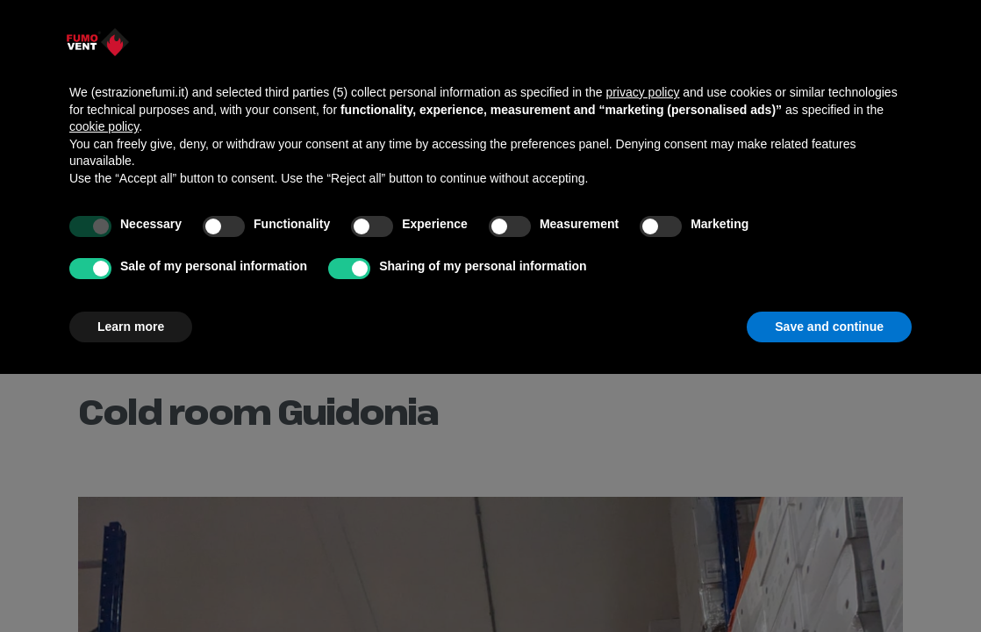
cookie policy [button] (104, 126)
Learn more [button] (130, 327)
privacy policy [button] (642, 92)
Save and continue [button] (829, 327)
